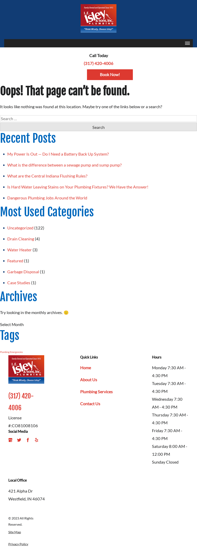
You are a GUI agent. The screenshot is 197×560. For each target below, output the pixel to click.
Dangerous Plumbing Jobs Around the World (47, 197)
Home (85, 367)
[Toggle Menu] (187, 43)
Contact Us (90, 403)
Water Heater (19, 249)
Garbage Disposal (23, 271)
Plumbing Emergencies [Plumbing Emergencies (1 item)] (11, 352)
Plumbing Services (96, 391)
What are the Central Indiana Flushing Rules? (47, 175)
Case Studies (18, 282)
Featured (15, 260)
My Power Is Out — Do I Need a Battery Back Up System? (58, 153)
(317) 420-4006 (98, 63)
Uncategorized (20, 227)
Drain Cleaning (20, 238)
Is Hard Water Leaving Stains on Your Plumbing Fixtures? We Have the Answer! (78, 186)
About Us (88, 379)
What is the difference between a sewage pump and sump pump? (64, 164)
